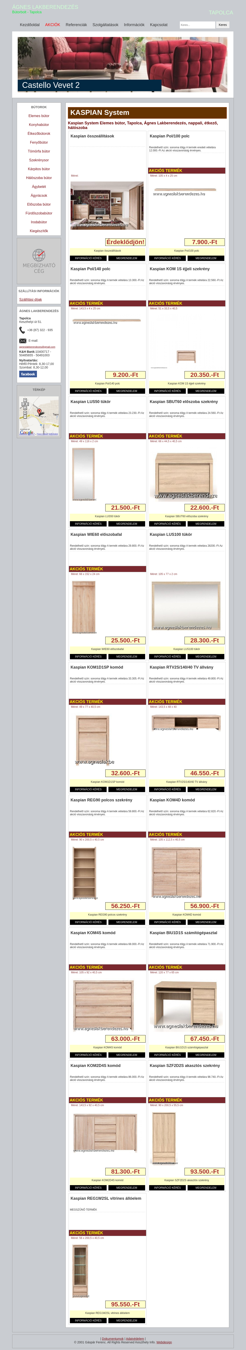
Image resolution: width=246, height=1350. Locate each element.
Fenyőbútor (39, 142)
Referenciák (76, 25)
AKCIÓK (52, 25)
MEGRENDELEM (126, 258)
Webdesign (164, 1342)
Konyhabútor (39, 125)
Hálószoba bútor (39, 178)
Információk (134, 25)
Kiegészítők (39, 231)
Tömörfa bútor (39, 151)
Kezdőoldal (30, 25)
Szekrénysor (39, 160)
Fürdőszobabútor (39, 213)
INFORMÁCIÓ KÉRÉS (88, 258)
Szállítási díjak (30, 299)
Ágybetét (39, 187)
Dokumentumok (113, 1338)
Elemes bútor (39, 116)
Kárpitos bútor (39, 169)
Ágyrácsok (39, 195)
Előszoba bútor (39, 204)
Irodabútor (39, 222)
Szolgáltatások (105, 25)
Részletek (78, 242)
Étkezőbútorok (39, 133)
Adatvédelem (135, 1338)
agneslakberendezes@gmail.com (37, 346)
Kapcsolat (158, 25)
